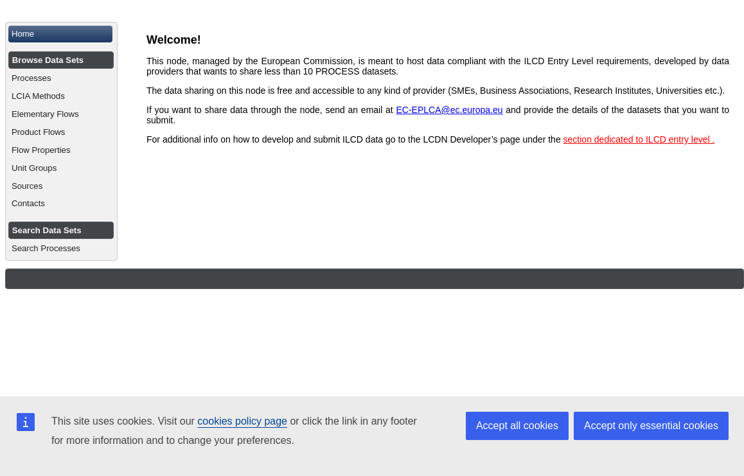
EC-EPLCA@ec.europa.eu (449, 110)
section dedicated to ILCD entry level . (639, 139)
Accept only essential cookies (651, 425)
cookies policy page (242, 421)
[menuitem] (61, 34)
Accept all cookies (517, 425)
